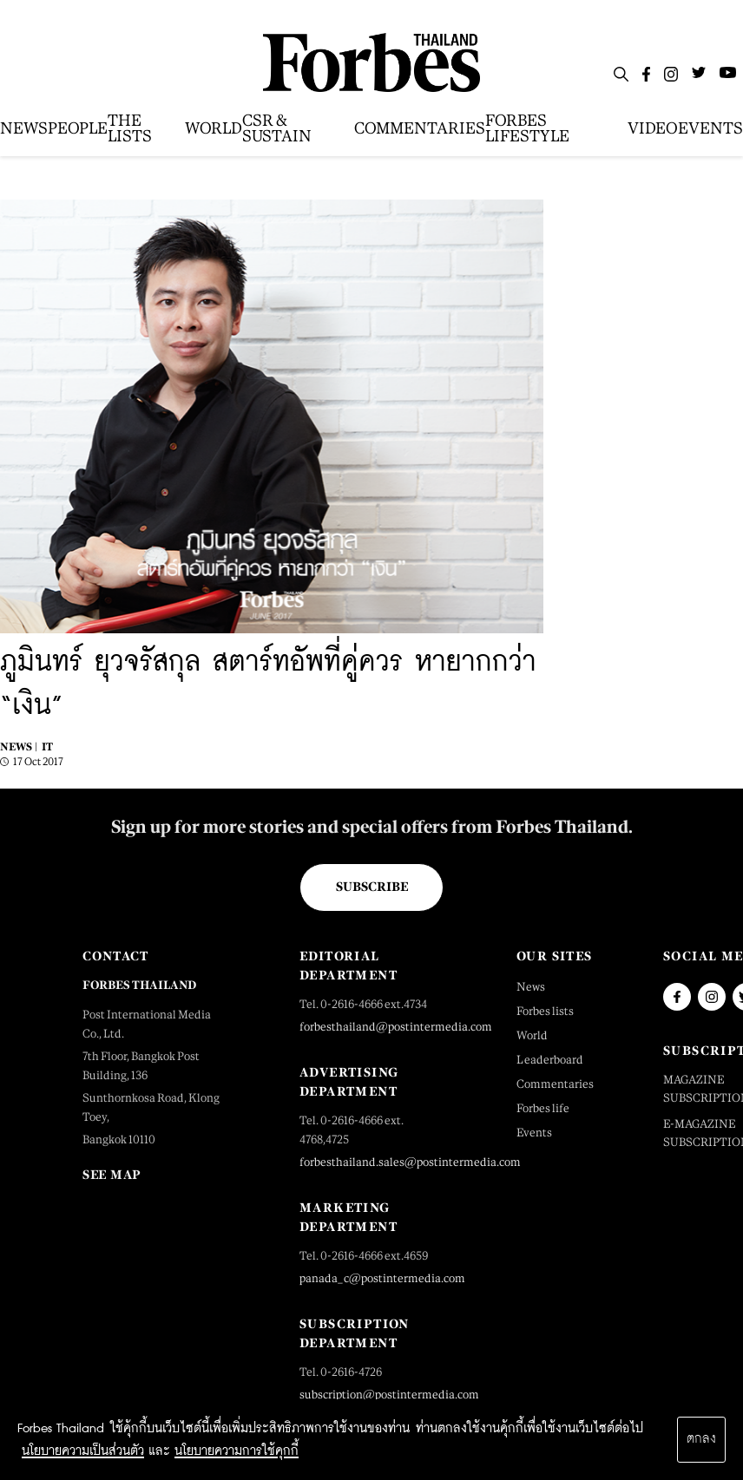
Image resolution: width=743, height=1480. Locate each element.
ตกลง (701, 1439)
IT (47, 747)
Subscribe (372, 887)
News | (18, 747)
